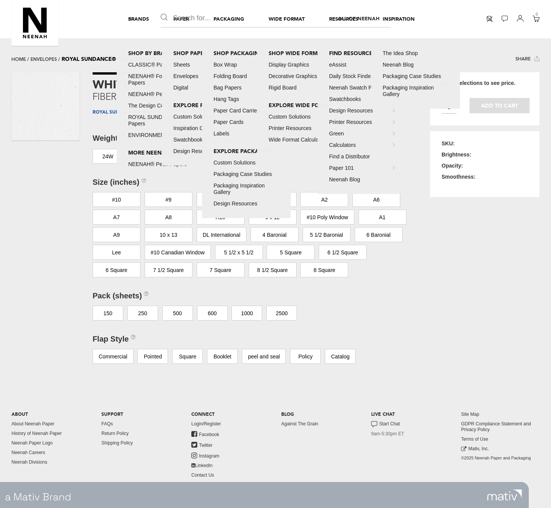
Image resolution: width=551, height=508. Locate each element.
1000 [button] (247, 313)
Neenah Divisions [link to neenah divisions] (29, 462)
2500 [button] (282, 313)
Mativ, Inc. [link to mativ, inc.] (475, 449)
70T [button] (142, 156)
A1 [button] (382, 217)
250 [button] (142, 313)
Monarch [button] (272, 200)
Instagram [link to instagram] (205, 455)
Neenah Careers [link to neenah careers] (28, 452)
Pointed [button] (153, 356)
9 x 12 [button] (272, 217)
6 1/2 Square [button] (343, 252)
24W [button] (107, 156)
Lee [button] (116, 252)
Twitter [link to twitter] (201, 444)
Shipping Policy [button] (117, 443)
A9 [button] (116, 235)
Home (18, 59)
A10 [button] (220, 217)
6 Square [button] (116, 270)
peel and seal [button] (264, 356)
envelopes (44, 59)
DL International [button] (221, 235)
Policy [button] (305, 356)
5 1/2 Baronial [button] (326, 235)
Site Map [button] (470, 414)
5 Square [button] (291, 252)
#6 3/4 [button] (220, 200)
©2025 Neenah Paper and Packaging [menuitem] (496, 458)
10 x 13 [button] (168, 235)
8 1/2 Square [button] (272, 270)
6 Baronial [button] (379, 235)
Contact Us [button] (202, 475)
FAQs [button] (107, 424)
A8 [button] (168, 217)
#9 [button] (168, 200)
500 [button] (177, 313)
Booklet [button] (222, 356)
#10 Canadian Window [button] (178, 252)
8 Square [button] (325, 270)
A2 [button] (324, 200)
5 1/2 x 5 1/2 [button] (239, 252)
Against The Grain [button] (299, 424)
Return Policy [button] (115, 433)
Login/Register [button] (206, 424)
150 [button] (107, 313)
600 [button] (212, 313)
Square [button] (187, 356)
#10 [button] (116, 200)
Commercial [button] (113, 356)
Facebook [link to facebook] (205, 434)
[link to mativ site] (504, 495)
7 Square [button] (220, 270)
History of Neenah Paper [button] (36, 433)
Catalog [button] (340, 356)
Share (527, 59)
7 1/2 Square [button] (168, 270)
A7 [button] (116, 217)
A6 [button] (376, 200)
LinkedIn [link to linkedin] (201, 465)
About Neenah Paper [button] (32, 424)
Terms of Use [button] (474, 439)
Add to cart (499, 106)
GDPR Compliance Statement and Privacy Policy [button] (496, 426)
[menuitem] (138, 19)
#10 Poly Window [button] (327, 217)
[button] (34, 23)
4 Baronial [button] (274, 235)
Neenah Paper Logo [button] (31, 443)
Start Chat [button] (385, 424)
